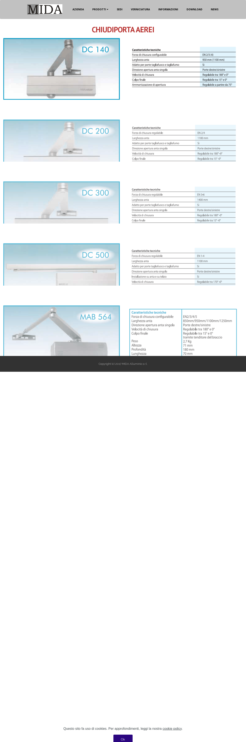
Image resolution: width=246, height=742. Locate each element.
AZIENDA (78, 9)
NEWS (214, 9)
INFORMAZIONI (168, 9)
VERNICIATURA (140, 9)
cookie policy (172, 735)
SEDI (119, 9)
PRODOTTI (99, 9)
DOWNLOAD (194, 9)
